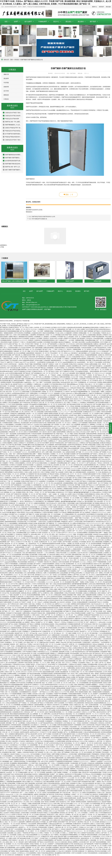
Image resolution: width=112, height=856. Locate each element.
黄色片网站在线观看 (77, 412)
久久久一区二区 (19, 500)
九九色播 (62, 525)
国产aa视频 (14, 417)
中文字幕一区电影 (10, 483)
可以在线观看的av (57, 556)
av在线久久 (25, 736)
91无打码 (96, 577)
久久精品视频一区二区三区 (48, 699)
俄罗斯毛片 (24, 824)
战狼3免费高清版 (77, 555)
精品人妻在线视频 (45, 500)
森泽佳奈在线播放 (67, 776)
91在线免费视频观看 (95, 686)
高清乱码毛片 (51, 815)
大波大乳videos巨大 (51, 503)
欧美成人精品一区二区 (20, 668)
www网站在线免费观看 (92, 342)
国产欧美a (45, 701)
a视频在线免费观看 (24, 417)
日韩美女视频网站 (7, 443)
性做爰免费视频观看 (91, 355)
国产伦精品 (104, 470)
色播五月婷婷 (24, 604)
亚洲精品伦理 (76, 699)
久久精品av (100, 580)
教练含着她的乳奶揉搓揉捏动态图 (48, 608)
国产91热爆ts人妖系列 (47, 370)
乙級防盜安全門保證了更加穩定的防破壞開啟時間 (12, 112)
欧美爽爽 (81, 701)
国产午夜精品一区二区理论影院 (66, 368)
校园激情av (57, 516)
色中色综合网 (50, 569)
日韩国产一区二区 (96, 617)
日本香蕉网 (33, 813)
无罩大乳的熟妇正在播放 (17, 375)
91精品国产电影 (18, 388)
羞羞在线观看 (85, 710)
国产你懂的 (75, 379)
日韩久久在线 (16, 655)
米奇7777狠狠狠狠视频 (99, 562)
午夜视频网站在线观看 (101, 490)
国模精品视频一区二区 (79, 349)
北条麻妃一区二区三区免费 (84, 630)
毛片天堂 (7, 412)
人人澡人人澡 (18, 794)
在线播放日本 (106, 479)
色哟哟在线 (5, 820)
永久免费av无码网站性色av (78, 523)
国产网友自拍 (20, 657)
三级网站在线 (37, 384)
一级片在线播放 (9, 699)
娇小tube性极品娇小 (12, 663)
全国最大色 (101, 355)
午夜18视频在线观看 (99, 829)
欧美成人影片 (103, 454)
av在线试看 (82, 842)
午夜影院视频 (58, 331)
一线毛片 (54, 641)
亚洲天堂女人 (63, 849)
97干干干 (49, 580)
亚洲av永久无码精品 (79, 577)
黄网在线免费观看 (19, 381)
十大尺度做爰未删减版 (82, 456)
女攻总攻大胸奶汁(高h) (54, 577)
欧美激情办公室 (64, 474)
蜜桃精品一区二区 (106, 749)
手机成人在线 (11, 533)
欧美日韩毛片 (79, 547)
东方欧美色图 (24, 478)
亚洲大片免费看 (27, 694)
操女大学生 (74, 382)
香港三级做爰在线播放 (74, 470)
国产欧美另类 (8, 329)
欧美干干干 (59, 436)
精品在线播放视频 (70, 661)
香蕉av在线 (8, 556)
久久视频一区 (18, 637)
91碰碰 (25, 489)
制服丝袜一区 (98, 708)
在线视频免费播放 (68, 483)
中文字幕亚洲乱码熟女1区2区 (57, 384)
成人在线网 (68, 494)
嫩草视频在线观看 (37, 490)
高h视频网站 (13, 763)
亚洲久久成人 (101, 793)
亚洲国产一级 (37, 566)
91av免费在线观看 (72, 837)
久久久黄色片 (106, 736)
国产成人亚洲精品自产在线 (28, 331)
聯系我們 (101, 6)
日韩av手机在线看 (61, 553)
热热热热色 (31, 562)
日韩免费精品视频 (62, 463)
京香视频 (24, 445)
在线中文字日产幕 (103, 560)
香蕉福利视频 (32, 489)
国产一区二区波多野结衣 (47, 756)
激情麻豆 (46, 337)
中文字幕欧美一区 (19, 582)
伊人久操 (12, 492)
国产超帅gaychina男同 (6, 767)
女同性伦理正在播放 (51, 448)
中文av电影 (85, 518)
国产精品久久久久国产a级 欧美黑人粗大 (97, 485)
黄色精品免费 (36, 804)
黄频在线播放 (43, 463)
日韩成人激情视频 (75, 406)
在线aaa (89, 562)
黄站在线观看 (57, 452)
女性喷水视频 (39, 360)
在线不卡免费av (57, 542)
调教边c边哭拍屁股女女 (9, 787)
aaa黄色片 (33, 338)
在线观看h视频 (29, 379)
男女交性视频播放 (14, 403)
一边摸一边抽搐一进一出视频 (56, 494)
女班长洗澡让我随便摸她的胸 (84, 344)
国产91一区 (67, 732)
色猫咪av (61, 774)
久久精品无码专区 (29, 597)
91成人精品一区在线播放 (46, 694)
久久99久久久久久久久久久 (63, 626)
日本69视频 (46, 342)
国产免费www (9, 547)
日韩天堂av (84, 489)
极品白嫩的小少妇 (37, 598)
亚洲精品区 (72, 439)
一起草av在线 (102, 622)
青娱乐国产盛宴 (62, 837)
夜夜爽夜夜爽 (64, 439)
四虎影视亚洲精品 (60, 348)
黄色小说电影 (90, 487)
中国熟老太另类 (105, 791)
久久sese (68, 357)
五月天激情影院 (59, 481)
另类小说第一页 (89, 805)
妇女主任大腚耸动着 (61, 842)
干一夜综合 (59, 441)
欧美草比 (7, 467)
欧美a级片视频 (104, 679)
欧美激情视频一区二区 (94, 591)
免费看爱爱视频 (37, 661)
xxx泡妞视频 (101, 637)
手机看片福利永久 (19, 346)
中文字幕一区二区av (67, 560)
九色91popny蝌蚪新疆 (25, 430)
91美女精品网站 (9, 633)
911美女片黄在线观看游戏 (52, 439)
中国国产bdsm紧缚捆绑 (60, 694)
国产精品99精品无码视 (73, 404)
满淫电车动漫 (101, 434)
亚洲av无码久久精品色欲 (76, 364)
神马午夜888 (83, 346)
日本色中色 (56, 716)
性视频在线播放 (20, 816)
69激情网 (65, 437)
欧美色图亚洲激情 (64, 447)
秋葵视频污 (18, 771)
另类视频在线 (71, 476)
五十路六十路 (77, 397)
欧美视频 (108, 496)
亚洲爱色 (68, 591)
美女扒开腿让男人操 (7, 384)
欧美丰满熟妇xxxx (59, 408)
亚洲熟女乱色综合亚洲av (50, 619)
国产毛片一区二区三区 (97, 696)
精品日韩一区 (68, 386)
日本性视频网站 (10, 436)
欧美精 (30, 523)
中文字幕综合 (55, 377)
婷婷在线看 (35, 822)
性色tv (20, 360)
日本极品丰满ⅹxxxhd (66, 765)
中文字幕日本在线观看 (24, 577)
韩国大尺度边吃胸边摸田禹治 (94, 386)
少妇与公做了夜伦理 (38, 439)
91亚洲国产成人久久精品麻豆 (65, 337)
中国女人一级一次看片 (29, 571)
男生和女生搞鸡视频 (59, 357)
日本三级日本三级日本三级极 (47, 432)
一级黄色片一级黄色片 (31, 381)
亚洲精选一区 (90, 373)
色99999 (95, 534)
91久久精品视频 (12, 366)
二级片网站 (105, 436)
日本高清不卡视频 (75, 710)
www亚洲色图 (81, 362)
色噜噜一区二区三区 (48, 392)
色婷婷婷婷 (85, 723)
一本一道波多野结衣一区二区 (68, 500)
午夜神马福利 (68, 397)
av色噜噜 (34, 511)
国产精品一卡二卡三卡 (31, 505)
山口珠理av (44, 507)
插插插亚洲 (20, 677)
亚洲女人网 (25, 492)
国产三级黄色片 (50, 364)
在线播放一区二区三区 (56, 454)
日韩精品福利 (29, 441)
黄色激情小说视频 (52, 846)
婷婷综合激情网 (81, 359)
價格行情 (6, 74)
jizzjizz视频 (3, 545)
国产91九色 (35, 463)
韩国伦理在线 (93, 423)
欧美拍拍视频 (93, 619)
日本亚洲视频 (107, 600)
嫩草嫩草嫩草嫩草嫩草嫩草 (81, 492)
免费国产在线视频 (42, 527)
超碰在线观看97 (13, 395)
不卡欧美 (16, 362)
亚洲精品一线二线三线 (72, 815)
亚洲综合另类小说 (5, 505)
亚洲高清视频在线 (90, 494)
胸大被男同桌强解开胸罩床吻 (18, 370)
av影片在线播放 (20, 847)
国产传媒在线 (34, 820)
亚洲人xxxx (67, 353)
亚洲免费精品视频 (90, 340)
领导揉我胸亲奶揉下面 (49, 434)
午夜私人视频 (95, 556)
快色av (95, 644)
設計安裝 (6, 91)
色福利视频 (65, 739)
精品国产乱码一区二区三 (22, 633)
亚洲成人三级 (36, 428)
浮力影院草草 (86, 824)
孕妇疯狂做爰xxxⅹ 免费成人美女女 (34, 448)
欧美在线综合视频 (69, 639)
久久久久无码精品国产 (103, 351)
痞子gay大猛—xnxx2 (100, 430)
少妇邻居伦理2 (67, 569)
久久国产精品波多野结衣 (99, 348)
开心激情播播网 (93, 428)
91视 (43, 364)
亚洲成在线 (88, 587)
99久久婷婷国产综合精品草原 (82, 527)
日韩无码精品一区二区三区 (85, 586)
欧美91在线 (92, 351)
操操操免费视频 (39, 705)
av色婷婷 (26, 404)
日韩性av (98, 833)
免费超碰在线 (100, 536)
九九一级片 (80, 500)
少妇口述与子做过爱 (39, 644)
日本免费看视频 (74, 346)
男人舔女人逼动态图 (12, 741)
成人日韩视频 (106, 390)
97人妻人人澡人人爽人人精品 (52, 752)
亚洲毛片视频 (68, 472)
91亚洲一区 (44, 457)
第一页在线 (69, 558)
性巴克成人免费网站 (36, 811)
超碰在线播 (91, 490)
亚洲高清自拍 (15, 793)
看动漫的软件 (8, 439)
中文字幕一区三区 (36, 450)
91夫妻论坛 (8, 393)
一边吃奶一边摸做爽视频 (29, 606)
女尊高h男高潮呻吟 (101, 388)
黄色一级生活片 (60, 815)
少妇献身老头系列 (36, 333)
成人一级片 (85, 705)
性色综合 (9, 545)
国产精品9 (73, 739)
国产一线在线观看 (11, 434)
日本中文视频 (104, 342)
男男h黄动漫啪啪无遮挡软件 (63, 566)
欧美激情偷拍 (19, 719)
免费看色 (73, 604)
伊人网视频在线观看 (71, 628)
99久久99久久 (78, 401)
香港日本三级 (89, 620)
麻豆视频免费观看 (90, 571)
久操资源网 (82, 379)
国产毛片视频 (19, 450)
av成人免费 (24, 479)
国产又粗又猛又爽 (65, 793)
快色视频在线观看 (21, 776)
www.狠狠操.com (64, 580)
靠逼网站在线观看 (11, 620)
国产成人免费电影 (85, 512)
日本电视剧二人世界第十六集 (89, 813)
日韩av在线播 (57, 479)
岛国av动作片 (25, 507)
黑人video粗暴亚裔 (56, 483)
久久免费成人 (66, 359)
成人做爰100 (48, 705)
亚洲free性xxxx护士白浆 (52, 666)
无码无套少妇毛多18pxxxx (9, 419)
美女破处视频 (97, 545)
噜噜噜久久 (53, 653)
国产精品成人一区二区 (86, 816)
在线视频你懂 (26, 725)
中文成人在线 (59, 333)
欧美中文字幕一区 (10, 496)
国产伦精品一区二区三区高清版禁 (32, 349)
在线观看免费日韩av (29, 699)
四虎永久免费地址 (49, 496)
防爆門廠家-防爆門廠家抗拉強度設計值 (32, 59)
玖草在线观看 (84, 428)
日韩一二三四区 (53, 349)
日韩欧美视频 (25, 392)
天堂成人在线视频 (85, 448)
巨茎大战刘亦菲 (62, 505)
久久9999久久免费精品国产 (74, 659)
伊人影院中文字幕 (46, 829)
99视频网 (5, 463)
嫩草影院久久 (85, 425)
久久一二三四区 (8, 346)
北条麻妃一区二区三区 (80, 490)
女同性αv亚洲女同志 (28, 756)
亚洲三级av (27, 500)
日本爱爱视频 (66, 375)
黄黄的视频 (28, 641)
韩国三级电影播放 (68, 556)
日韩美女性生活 (105, 478)
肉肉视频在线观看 (105, 760)
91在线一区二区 (14, 670)
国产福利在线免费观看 (31, 608)
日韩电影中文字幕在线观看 (14, 613)
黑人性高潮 (76, 544)
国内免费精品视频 (26, 661)
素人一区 (41, 478)
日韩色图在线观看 (16, 725)
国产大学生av (94, 670)
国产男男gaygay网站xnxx (86, 708)
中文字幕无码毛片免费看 (94, 390)
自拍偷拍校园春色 (45, 587)
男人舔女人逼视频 (68, 401)
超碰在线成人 (28, 382)
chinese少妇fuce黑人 (34, 370)
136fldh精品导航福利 (102, 500)
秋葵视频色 (50, 566)
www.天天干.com (25, 362)
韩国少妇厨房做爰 (99, 800)
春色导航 (55, 447)
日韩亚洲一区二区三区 (104, 509)
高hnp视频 (49, 847)
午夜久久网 (55, 707)
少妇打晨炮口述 (68, 723)
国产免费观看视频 (10, 847)
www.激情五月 (100, 408)
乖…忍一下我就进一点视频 (53, 375)
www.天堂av (75, 432)
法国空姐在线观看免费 (25, 428)
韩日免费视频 (4, 503)
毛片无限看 (48, 388)
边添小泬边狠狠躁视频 (54, 419)
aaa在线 (53, 714)
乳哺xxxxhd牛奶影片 (68, 430)
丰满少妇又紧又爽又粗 (15, 736)
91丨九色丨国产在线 (35, 377)
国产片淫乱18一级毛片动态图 (64, 745)
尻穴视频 (9, 609)
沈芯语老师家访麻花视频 (73, 348)
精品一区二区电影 (33, 542)
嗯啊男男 (73, 769)
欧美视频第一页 (99, 628)
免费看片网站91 (13, 337)
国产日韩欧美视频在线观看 (74, 791)
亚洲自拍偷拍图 (89, 677)
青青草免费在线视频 (61, 445)
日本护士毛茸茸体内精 (10, 364)
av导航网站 (15, 697)
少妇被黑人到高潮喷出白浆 (73, 366)
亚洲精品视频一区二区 (85, 333)
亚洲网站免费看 (12, 674)
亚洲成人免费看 (95, 406)
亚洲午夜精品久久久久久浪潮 (103, 498)
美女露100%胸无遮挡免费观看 (51, 415)
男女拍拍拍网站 (75, 653)
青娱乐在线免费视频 (48, 333)
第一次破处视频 (64, 728)
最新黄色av (91, 851)
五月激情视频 (13, 501)
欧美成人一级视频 (71, 507)
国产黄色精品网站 (6, 619)
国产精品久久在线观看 (58, 428)
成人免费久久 (71, 355)
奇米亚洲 (91, 785)
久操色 (62, 421)
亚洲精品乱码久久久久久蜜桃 (91, 412)
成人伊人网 (99, 357)
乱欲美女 (37, 425)
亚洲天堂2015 (19, 811)
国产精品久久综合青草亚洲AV (102, 331)
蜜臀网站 (93, 425)
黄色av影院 (12, 447)
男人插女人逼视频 (92, 560)
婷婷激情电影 (5, 465)
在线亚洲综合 (97, 837)
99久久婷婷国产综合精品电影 (19, 467)
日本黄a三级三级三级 (46, 639)
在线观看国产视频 (57, 437)
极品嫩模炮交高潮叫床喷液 (91, 327)
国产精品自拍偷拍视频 (92, 443)
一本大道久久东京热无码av (27, 743)
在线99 (63, 829)
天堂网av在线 (20, 783)
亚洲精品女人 (9, 388)
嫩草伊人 (55, 580)
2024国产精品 (44, 838)
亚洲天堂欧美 (62, 791)
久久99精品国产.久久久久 (46, 393)
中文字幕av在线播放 (38, 545)
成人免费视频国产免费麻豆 (52, 501)
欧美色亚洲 (37, 441)
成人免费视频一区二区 (36, 714)
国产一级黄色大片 (91, 622)
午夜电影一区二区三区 (40, 344)
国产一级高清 (106, 523)
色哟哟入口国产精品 (73, 575)
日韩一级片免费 (47, 447)
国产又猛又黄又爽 (72, 505)
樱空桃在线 (102, 710)
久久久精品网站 (72, 553)
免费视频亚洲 (47, 467)
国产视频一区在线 (50, 436)
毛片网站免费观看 (31, 761)
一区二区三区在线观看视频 (13, 555)
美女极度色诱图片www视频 (34, 342)
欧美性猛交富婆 (65, 382)
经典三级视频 (58, 772)
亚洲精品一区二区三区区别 (44, 604)
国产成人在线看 (77, 478)
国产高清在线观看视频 (83, 454)
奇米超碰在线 (5, 707)
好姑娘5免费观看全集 (90, 465)
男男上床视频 (104, 648)
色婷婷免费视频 (61, 432)
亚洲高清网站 (69, 490)
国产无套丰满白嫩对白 (96, 366)
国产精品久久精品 (54, 371)
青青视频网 (77, 725)
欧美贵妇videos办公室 (102, 522)
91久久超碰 (23, 670)
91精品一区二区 (62, 410)
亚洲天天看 (102, 428)
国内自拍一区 (36, 690)
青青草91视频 (98, 721)
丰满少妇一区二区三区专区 (44, 739)
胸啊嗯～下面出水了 (55, 622)
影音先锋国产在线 (9, 774)
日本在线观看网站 (31, 853)
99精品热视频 (88, 421)
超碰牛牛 (44, 566)
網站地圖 (108, 6)
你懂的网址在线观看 (52, 617)
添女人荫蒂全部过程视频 (9, 577)
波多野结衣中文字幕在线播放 (82, 730)
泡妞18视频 (106, 564)
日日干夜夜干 (22, 602)
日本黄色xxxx (41, 600)
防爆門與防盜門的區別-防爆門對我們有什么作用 (43, 216)
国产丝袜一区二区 (61, 470)
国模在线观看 (55, 421)
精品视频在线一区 (65, 672)
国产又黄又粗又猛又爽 (13, 368)
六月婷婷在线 (7, 390)
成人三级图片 (78, 461)
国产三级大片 (20, 436)
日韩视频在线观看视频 (57, 750)
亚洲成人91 (82, 827)
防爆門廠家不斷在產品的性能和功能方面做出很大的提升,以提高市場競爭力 (12, 163)
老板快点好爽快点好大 (49, 470)
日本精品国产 (52, 397)
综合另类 (10, 743)
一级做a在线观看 (7, 359)
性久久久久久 (73, 533)
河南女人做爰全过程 (71, 360)
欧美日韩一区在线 (5, 494)
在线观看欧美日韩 (17, 712)
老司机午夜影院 (23, 406)
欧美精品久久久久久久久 (83, 758)
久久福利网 (45, 384)
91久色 (38, 699)
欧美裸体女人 (64, 754)
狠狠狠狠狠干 (14, 406)
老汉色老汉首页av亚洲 (47, 787)
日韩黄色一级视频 (91, 675)
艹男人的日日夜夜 (51, 468)
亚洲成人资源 (100, 445)
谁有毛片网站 (62, 503)
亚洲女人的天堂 (90, 606)
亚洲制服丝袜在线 (21, 646)
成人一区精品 (15, 357)
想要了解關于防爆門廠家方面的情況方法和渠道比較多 (12, 169)
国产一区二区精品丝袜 (93, 749)
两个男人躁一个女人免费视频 (74, 615)
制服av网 (30, 670)
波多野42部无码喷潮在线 (74, 445)
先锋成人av (8, 780)
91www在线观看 (103, 534)
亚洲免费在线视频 (86, 470)
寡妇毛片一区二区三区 (33, 767)
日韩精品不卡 (22, 443)
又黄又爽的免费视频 (49, 782)
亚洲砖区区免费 (75, 551)
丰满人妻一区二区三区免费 (98, 395)
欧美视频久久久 (42, 346)
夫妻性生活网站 (4, 360)
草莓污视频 (83, 811)
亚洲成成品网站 (28, 536)
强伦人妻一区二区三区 (89, 555)
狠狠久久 (34, 388)
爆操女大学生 (106, 404)
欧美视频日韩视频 (24, 818)
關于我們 (93, 21)
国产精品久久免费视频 (33, 624)
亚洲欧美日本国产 (20, 527)
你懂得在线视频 (47, 490)
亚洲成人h (83, 560)
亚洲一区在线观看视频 (11, 690)
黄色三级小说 (75, 536)
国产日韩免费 (21, 457)
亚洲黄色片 (35, 685)
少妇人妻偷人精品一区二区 (31, 642)
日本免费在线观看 (42, 366)
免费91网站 (47, 714)
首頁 (6, 21)
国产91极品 (62, 531)
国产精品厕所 (81, 338)
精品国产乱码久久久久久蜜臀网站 (23, 384)
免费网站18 (51, 441)
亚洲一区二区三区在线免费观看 (23, 410)
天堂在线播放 (96, 333)
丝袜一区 (91, 489)
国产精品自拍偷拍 (59, 661)
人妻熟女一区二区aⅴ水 (52, 355)
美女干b (25, 525)
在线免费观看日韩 (104, 694)
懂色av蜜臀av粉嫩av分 (81, 393)
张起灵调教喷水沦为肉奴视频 (94, 514)
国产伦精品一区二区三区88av (94, 847)
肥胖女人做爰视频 (92, 459)
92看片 (105, 587)
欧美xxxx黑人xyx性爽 (56, 338)
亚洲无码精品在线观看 (51, 412)
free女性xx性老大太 (15, 606)
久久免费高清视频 (60, 496)
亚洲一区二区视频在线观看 (83, 337)
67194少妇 (72, 344)
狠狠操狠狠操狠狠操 (11, 522)
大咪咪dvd (82, 443)
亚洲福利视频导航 (28, 794)
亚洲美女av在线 (103, 558)
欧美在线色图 (35, 577)
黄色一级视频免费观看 (57, 593)
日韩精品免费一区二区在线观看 (66, 459)
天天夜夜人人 (75, 403)
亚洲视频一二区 (4, 606)
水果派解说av (38, 512)
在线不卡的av (91, 357)
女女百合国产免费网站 (42, 571)
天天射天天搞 (53, 540)
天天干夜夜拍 (69, 492)
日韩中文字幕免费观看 (11, 564)
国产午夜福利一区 (56, 425)
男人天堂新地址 (101, 465)
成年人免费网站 (59, 697)
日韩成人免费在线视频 (91, 364)
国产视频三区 (30, 514)
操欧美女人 (61, 507)
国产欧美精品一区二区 (87, 734)
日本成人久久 (62, 349)
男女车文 (103, 419)
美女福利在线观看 (15, 593)
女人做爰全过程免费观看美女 (46, 529)
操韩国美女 (53, 571)
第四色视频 (21, 419)
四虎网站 (37, 457)
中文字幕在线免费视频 (54, 606)
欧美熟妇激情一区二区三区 (54, 362)
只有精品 (95, 776)
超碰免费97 (22, 822)
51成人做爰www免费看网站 (29, 846)
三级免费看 (32, 335)
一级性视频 (4, 659)
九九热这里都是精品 (45, 381)
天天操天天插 (39, 741)
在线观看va (13, 415)
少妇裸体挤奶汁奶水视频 (84, 360)
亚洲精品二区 (10, 730)
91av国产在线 (40, 736)
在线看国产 (36, 589)
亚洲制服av (8, 642)
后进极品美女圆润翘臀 (15, 377)
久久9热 (13, 615)
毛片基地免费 (14, 360)
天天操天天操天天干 (28, 425)
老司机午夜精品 (63, 520)
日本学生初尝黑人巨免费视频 (22, 333)
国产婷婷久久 (13, 600)
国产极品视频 (99, 417)
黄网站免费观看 (107, 382)
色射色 (16, 443)
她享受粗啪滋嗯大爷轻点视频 (36, 696)
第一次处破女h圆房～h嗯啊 (96, 392)
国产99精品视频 (18, 688)
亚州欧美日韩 (50, 558)
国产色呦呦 (103, 452)
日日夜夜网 (106, 393)
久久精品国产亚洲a (89, 573)
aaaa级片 (48, 707)
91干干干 (18, 392)
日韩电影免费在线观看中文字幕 (92, 474)
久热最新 (25, 426)
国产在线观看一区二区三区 (79, 467)
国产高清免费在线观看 (102, 403)
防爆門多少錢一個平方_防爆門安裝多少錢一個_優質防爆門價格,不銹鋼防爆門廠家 (12, 166)
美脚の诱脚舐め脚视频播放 (29, 710)
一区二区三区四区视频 (71, 408)
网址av (98, 353)
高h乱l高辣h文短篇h (6, 342)
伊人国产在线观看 (83, 670)
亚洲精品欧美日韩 (36, 631)
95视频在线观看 (23, 408)
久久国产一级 (33, 600)
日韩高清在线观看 (77, 566)
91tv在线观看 (14, 518)
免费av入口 (47, 560)
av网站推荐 (35, 587)
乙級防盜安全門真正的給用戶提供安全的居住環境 (12, 115)
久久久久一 (5, 670)
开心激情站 (68, 796)
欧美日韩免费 (42, 846)
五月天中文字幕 (37, 672)
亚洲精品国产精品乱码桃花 (92, 615)
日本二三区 (61, 426)
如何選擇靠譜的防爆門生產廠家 (12, 160)
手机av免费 (108, 337)
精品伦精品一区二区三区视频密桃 (39, 567)
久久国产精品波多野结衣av (78, 652)
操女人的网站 (81, 329)
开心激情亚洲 (19, 597)
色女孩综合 (5, 415)
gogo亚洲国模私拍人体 (69, 362)
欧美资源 (82, 847)
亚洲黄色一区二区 (9, 567)
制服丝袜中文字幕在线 (81, 619)
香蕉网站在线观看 (6, 382)
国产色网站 (90, 719)
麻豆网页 (80, 822)
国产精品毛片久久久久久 (68, 351)
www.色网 (10, 802)
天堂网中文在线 (38, 620)
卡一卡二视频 (50, 668)
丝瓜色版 (50, 516)
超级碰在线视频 (51, 851)
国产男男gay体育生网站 (76, 573)
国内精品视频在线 (90, 500)
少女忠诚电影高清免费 (81, 371)
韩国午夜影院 (21, 512)
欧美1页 (32, 362)
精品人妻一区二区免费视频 (25, 620)
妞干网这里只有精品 (53, 474)
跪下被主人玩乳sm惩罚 (29, 397)
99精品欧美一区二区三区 (42, 353)
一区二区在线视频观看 (55, 509)
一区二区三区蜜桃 (22, 421)
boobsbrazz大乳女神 (18, 641)
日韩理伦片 (46, 338)
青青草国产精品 (80, 368)
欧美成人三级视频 (96, 527)
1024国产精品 (73, 415)
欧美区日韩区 (62, 404)
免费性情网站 (34, 393)
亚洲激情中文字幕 (45, 831)
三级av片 (40, 602)
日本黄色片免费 (106, 492)
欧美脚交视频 (25, 335)
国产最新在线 (67, 549)
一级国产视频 (78, 518)
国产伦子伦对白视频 (67, 804)
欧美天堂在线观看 (81, 459)
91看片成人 (3, 481)
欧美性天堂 (36, 472)
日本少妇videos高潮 (24, 653)
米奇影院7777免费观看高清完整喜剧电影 (19, 490)
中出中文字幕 (71, 410)
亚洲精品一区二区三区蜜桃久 (50, 476)
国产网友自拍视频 (22, 600)
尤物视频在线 (36, 655)
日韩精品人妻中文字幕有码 (34, 447)
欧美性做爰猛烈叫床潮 (24, 434)
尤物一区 (10, 809)
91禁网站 (86, 547)
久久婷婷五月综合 (49, 545)
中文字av (61, 685)
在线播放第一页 (51, 368)
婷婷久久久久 (96, 791)
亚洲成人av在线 (77, 335)
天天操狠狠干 (18, 626)
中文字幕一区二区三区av (66, 381)
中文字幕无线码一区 (85, 370)
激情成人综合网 (94, 769)
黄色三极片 (32, 366)
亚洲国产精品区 (30, 664)
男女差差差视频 (22, 562)
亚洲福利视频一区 (35, 507)
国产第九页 (92, 408)
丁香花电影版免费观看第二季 (86, 496)
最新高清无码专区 (75, 838)
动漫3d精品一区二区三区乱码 (17, 666)
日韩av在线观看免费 (73, 448)
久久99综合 (4, 630)
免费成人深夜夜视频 (101, 368)
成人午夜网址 (97, 478)
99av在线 (10, 538)
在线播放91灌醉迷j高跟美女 (17, 734)
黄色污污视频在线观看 (6, 710)
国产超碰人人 (22, 767)
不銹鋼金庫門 (42, 21)
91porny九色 (33, 359)
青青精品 (16, 749)
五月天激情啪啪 (83, 423)
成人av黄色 (17, 833)
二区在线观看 (83, 450)
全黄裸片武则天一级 (94, 483)
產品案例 (81, 21)
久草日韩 (28, 463)
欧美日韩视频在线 (79, 721)
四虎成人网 (15, 478)
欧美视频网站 (18, 652)
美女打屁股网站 (56, 560)
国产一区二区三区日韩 (37, 712)
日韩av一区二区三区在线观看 (39, 531)
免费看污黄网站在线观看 (51, 414)
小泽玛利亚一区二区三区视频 (71, 498)
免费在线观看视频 (40, 747)
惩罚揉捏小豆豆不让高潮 (58, 327)
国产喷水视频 (67, 542)
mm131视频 (65, 538)
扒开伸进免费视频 (9, 527)
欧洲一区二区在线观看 (62, 364)
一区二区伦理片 (95, 419)
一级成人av (62, 355)
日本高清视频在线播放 (7, 500)
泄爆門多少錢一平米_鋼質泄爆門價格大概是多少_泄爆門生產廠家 (12, 121)
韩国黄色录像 (51, 423)
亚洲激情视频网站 (45, 809)
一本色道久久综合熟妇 (104, 685)
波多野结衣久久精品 (9, 776)
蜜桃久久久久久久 (82, 580)
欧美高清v (33, 609)
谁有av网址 (73, 447)
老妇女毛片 (26, 626)
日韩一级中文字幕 (29, 575)
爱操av (21, 796)
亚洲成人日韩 (25, 390)
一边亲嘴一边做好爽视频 (36, 406)
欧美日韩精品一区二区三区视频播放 (10, 661)
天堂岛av (64, 622)
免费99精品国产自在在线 (71, 540)
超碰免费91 (49, 772)
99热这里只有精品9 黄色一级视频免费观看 (82, 388)
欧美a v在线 (103, 716)
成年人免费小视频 (80, 390)
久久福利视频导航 (36, 485)
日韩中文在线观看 (52, 346)
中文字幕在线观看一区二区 (39, 417)
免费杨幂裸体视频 (42, 727)
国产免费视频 (66, 752)
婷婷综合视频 (8, 355)
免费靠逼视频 (57, 776)
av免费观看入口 (38, 337)
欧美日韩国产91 (53, 664)
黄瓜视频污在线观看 (70, 454)
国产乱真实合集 (91, 463)
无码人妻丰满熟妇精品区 (29, 553)
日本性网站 (36, 639)
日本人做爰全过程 (55, 820)
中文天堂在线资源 (24, 739)
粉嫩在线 (21, 584)
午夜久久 (23, 342)
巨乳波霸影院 (88, 377)
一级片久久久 (75, 793)
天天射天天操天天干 (23, 560)
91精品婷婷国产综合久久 (79, 357)
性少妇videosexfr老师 (11, 551)
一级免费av (41, 375)
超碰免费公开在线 (64, 652)
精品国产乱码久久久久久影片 (38, 395)
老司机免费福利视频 (57, 611)
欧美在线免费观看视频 (33, 595)
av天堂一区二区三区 (75, 437)
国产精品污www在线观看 (103, 379)
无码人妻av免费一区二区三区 (102, 501)
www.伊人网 (108, 346)
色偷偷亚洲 (94, 448)
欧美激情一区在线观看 (16, 386)
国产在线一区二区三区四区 (70, 419)
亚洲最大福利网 (17, 349)
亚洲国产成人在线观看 (57, 472)
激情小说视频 (72, 633)
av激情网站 (42, 481)
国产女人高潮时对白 (44, 593)
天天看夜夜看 (108, 628)
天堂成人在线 (48, 620)
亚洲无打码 (74, 637)
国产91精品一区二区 (6, 452)
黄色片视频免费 (80, 373)
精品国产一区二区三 (61, 668)
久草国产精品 (18, 470)
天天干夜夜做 (105, 483)
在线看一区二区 (31, 602)
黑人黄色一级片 (54, 534)
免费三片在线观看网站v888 (51, 573)
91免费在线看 (41, 617)
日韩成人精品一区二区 (77, 752)
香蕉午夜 (95, 624)
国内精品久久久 (88, 430)
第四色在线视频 (24, 716)
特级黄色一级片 (14, 644)
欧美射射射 (68, 697)
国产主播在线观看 (95, 437)
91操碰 (37, 514)
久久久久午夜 (89, 452)
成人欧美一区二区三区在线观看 (35, 721)
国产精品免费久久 (30, 468)
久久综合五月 (106, 597)
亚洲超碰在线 (65, 450)
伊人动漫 (33, 653)
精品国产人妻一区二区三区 (38, 851)
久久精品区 (13, 853)
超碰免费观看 (30, 353)
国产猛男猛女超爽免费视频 (48, 399)
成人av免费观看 (4, 414)
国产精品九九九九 (25, 531)
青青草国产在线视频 (59, 490)
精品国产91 (26, 534)
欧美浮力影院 (98, 399)
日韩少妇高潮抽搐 (58, 719)
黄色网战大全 (97, 377)
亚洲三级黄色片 (102, 593)
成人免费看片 (38, 386)
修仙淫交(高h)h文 (17, 578)
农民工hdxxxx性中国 (104, 459)
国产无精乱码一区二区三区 (68, 395)
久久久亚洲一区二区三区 (19, 399)
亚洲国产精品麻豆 (97, 587)
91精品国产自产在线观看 (68, 679)
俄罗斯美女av (29, 501)
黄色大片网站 (29, 728)
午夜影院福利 (41, 569)
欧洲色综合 (11, 811)
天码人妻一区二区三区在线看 (48, 628)
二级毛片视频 (6, 441)
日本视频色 (53, 337)
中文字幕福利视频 (95, 804)
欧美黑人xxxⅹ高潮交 (77, 789)
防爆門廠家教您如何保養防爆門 (12, 154)
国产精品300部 (27, 589)
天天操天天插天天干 (31, 582)
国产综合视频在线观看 (35, 421)
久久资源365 (107, 384)
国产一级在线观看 (13, 430)
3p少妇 (49, 679)
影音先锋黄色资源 (9, 450)
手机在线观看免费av (18, 382)
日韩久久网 (16, 335)
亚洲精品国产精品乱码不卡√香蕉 (87, 637)
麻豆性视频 (18, 445)
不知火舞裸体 (99, 362)
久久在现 (41, 436)
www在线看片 (97, 479)
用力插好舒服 (94, 633)
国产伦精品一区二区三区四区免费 (14, 608)
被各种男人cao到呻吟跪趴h (71, 436)
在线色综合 (37, 340)
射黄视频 (73, 359)
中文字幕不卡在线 (51, 505)
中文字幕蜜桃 (50, 626)
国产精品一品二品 (5, 461)
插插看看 (76, 816)
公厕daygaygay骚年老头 (55, 824)
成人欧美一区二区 (85, 544)
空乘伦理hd (50, 578)
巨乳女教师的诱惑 (79, 703)
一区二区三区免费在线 (89, 831)
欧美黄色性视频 (13, 348)
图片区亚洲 (80, 331)
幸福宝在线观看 (21, 487)
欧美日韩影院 (33, 479)
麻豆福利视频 (83, 353)
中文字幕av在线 (91, 379)
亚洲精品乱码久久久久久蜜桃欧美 (61, 379)
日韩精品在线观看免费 (84, 589)
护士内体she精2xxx (95, 492)
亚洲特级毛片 (63, 681)
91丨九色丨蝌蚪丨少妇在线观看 (42, 382)
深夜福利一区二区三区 (20, 351)
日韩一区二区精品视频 (37, 412)
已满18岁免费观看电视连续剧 (44, 646)
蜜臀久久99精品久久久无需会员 (86, 447)
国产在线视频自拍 (36, 373)
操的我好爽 (103, 344)
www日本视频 (47, 728)
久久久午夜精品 (85, 441)
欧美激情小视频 (77, 772)
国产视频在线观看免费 (100, 566)
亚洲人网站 (57, 804)
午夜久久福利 (29, 327)
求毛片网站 (82, 749)
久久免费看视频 (67, 824)
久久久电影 (67, 604)
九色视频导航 (108, 338)
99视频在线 (64, 522)
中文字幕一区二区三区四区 (87, 540)
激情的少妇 (107, 536)
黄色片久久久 (32, 569)
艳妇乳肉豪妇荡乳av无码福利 (100, 589)
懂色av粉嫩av (28, 829)
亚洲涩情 (107, 401)
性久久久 (7, 800)
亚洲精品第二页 (54, 518)
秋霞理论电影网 (24, 732)
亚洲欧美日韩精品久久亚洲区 (70, 606)
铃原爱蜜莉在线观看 (13, 540)
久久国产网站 (92, 712)
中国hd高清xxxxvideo (19, 664)
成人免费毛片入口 (57, 604)
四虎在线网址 (82, 719)
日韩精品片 (25, 377)
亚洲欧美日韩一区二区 (45, 542)
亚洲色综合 (19, 534)
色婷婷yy (40, 840)
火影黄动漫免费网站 (45, 549)
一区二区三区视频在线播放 (39, 459)
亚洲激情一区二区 (11, 844)
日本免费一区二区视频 (102, 425)
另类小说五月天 (97, 807)
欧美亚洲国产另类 (22, 415)
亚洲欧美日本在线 (75, 686)
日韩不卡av (85, 366)
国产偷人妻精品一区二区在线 (94, 635)
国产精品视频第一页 (61, 717)
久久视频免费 (68, 333)
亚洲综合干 (16, 342)
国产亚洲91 (44, 441)
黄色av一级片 (4, 734)
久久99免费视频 (16, 705)
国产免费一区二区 (71, 329)
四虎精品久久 (71, 417)
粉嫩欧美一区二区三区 (101, 489)
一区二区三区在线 (11, 520)
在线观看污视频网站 (91, 685)
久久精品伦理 (44, 589)
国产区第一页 (105, 467)
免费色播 (54, 388)
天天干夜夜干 (74, 450)
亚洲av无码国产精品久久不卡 (29, 481)
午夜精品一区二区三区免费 (54, 359)
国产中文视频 (47, 734)
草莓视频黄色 (91, 403)
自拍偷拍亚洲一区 (17, 448)
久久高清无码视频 (99, 549)
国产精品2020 (97, 653)
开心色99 (15, 602)
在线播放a (83, 403)
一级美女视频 (36, 578)
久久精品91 (66, 392)
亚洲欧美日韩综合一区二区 (16, 327)
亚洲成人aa (86, 716)
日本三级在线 (86, 516)
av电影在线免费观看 (51, 478)
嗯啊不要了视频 (62, 448)
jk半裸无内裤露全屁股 (45, 556)
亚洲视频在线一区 (83, 382)
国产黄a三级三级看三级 (103, 571)
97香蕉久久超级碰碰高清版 (65, 527)
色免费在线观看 (8, 637)
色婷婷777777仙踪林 (31, 375)
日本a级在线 (18, 553)
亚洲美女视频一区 (16, 412)
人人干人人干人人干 (64, 412)
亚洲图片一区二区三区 (30, 688)
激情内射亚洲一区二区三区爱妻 (90, 838)
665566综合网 (41, 359)
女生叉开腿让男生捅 (92, 329)
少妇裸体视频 (74, 763)
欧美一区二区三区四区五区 (98, 771)
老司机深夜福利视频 (64, 637)
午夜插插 (43, 578)
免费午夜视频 (56, 754)
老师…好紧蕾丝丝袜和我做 (34, 551)
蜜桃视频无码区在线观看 (26, 337)
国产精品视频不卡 (10, 534)
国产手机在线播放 (61, 485)
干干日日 (8, 404)
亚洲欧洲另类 (77, 824)
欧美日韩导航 (29, 663)
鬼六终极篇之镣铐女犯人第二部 (102, 503)
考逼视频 (12, 597)
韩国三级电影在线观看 (28, 637)
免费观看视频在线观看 (83, 395)
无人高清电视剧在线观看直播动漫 (75, 787)
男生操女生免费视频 (9, 765)
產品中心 (56, 21)
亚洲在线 (40, 496)
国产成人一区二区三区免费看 (51, 765)
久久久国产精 (66, 536)
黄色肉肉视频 (54, 511)
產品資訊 (68, 21)
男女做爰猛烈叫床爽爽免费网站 (38, 404)
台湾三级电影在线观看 (17, 505)
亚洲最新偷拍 (91, 359)
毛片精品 (81, 384)
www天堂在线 (34, 518)
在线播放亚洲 (77, 598)
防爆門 (28, 77)
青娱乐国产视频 (19, 379)
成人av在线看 (53, 457)
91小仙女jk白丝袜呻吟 (25, 348)
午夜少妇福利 (24, 357)
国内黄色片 (74, 353)
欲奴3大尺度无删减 (48, 450)
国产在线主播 (16, 355)
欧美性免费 (39, 783)
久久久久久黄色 (69, 685)
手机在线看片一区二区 (56, 353)
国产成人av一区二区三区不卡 (66, 547)
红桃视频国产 (49, 721)
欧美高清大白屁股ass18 (90, 659)
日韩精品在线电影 (15, 813)
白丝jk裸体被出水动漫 (98, 401)
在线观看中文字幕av (76, 783)
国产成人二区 (89, 611)
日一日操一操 (107, 604)
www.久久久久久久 (34, 686)
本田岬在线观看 (97, 421)
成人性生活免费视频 (20, 353)
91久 (11, 335)
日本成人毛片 (40, 355)
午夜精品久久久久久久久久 (99, 512)
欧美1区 (13, 487)
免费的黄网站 (46, 738)
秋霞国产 (96, 694)
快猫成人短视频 (70, 677)
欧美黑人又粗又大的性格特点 (88, 520)
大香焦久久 (99, 750)
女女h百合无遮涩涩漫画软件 (42, 379)
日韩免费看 (18, 425)
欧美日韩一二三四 (42, 553)
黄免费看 (31, 785)
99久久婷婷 (21, 708)
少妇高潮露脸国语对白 (25, 692)
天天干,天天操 (38, 728)
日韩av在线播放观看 (101, 677)
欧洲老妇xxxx (60, 492)
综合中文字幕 (94, 767)
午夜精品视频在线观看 (74, 694)
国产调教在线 (48, 650)
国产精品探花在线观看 (66, 518)
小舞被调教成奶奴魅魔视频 (21, 717)
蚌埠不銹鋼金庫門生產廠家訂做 (39, 218)
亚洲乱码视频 (97, 697)
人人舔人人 (37, 536)
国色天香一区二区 (32, 483)
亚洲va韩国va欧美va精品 (99, 360)
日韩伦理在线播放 (91, 826)
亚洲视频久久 (26, 631)
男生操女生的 (34, 556)
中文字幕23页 (10, 445)
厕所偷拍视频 (44, 520)
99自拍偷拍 (46, 454)
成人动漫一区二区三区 (32, 419)
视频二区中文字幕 (33, 351)
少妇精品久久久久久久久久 (20, 340)
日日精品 (96, 452)
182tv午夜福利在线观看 (7, 635)
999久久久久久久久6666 (59, 767)
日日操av (20, 366)
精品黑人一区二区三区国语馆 (34, 414)
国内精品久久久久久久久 (42, 575)
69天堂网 (68, 555)
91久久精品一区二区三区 (94, 827)
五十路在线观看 (5, 615)
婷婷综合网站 (56, 382)
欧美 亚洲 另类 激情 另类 (14, 426)
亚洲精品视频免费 (82, 602)
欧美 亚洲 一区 (10, 392)
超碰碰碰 (18, 483)
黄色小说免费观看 (103, 529)
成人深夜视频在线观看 (79, 472)
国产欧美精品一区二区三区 (83, 846)
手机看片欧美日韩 (70, 456)
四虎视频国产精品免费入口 (96, 346)
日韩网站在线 (69, 750)
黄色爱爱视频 (38, 364)
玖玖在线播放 (107, 659)
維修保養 (6, 86)
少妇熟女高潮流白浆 (64, 523)
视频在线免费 (53, 390)
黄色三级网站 (89, 577)
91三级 (99, 675)
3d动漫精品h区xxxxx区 (49, 487)
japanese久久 (70, 393)
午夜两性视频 (43, 419)
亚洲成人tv (83, 809)
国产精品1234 (88, 404)
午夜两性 (52, 567)
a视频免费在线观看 (28, 360)
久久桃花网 (79, 679)
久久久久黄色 (65, 716)
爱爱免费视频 (9, 472)
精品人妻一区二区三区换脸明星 (78, 529)
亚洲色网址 (52, 553)
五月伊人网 (27, 388)
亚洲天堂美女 (43, 522)
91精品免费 (31, 357)
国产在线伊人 (94, 454)
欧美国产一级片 (37, 738)
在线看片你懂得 (58, 818)
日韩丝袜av (82, 436)
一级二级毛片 (90, 362)
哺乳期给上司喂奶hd (103, 335)
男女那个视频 (29, 364)
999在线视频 (54, 342)
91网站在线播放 (98, 655)
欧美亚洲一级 (31, 778)
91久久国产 (57, 450)
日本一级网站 (99, 573)
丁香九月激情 (75, 428)
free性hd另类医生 (46, 428)
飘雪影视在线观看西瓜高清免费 (51, 544)
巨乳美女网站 (73, 589)
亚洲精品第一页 (13, 503)
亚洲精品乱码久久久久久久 (10, 428)
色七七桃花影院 (66, 851)
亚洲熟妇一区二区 (68, 721)
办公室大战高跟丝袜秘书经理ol (93, 531)
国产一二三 (80, 571)
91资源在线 (42, 505)
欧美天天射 (38, 476)
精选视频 (21, 544)
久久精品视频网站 (9, 425)
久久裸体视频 (57, 335)
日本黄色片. (55, 728)
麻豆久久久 (17, 538)
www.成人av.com (100, 496)
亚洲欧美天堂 (45, 837)
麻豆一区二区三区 (36, 470)
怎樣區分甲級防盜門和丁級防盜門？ (12, 127)
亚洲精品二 (51, 827)
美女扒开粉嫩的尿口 (31, 346)
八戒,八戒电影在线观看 (68, 452)
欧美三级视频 (29, 657)
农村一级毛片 (67, 425)
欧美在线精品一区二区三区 (72, 743)
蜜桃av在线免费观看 (82, 351)
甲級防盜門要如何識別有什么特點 (12, 137)
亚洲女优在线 (59, 794)
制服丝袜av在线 (44, 642)
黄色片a (38, 637)
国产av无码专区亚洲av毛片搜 (38, 423)
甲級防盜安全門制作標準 (11, 118)
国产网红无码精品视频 (89, 445)
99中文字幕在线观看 (32, 538)
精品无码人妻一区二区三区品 (94, 600)
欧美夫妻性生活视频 (43, 511)
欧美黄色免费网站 (82, 533)
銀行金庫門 (28, 21)
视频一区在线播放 (78, 534)
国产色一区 (103, 663)
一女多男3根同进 (41, 362)
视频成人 (75, 423)
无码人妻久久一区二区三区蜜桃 (100, 370)
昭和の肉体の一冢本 (38, 615)
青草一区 (76, 560)
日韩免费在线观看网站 (51, 849)
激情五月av (43, 577)
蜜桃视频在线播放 (41, 516)
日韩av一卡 (32, 492)
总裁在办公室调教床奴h (96, 393)
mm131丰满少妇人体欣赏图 (51, 465)
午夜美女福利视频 (106, 412)
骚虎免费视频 (11, 738)
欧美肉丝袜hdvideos (104, 329)
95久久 (22, 540)
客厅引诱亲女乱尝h (13, 604)
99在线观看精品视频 (96, 772)
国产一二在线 (24, 793)
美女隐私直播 (25, 423)
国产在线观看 (46, 421)
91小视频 (10, 717)
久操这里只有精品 (14, 754)
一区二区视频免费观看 (63, 399)
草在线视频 (79, 593)
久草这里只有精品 (56, 498)
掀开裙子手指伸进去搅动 (57, 443)
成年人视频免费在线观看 (24, 587)
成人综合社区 (61, 602)
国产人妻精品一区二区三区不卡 (21, 329)
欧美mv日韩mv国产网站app (38, 368)
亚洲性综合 (17, 423)
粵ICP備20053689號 (71, 307)
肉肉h (100, 811)
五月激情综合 (49, 357)
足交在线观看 (38, 487)
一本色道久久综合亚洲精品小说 (90, 551)
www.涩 (44, 637)
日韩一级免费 (71, 802)
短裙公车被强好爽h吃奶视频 (84, 503)
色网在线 (69, 432)
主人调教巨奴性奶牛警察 (28, 355)
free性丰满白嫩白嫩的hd (9, 512)
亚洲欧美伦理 (73, 760)
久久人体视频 (90, 399)
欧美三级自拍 (74, 399)
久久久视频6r (61, 628)
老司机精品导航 (78, 465)
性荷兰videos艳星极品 (31, 436)
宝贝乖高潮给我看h (35, 392)
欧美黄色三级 (64, 813)
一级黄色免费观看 (94, 371)
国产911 (68, 428)
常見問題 (6, 82)
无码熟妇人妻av (47, 811)
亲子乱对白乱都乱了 (11, 560)
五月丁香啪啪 (65, 646)
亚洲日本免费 (84, 840)
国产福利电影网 (52, 344)
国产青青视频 (97, 752)
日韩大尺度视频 (45, 472)
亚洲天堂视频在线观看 (65, 598)
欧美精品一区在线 (71, 602)
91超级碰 (61, 456)
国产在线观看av (80, 417)
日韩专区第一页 (107, 463)
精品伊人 (70, 349)
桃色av (76, 370)
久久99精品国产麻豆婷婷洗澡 (23, 639)
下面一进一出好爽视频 (14, 481)
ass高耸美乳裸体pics (10, 831)
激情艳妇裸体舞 (105, 538)
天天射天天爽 (29, 344)
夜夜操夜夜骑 (61, 329)
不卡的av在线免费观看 (93, 688)
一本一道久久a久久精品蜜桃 (67, 373)
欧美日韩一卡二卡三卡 (92, 714)
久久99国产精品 (33, 763)
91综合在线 (93, 382)
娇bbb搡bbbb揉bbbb (8, 379)
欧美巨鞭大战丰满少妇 (37, 461)
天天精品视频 (58, 569)
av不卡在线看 (92, 353)
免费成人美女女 (80, 355)
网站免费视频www (72, 384)
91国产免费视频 (41, 468)
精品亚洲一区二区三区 (11, 544)
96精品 (16, 653)
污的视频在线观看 (41, 609)
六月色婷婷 (54, 736)
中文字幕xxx (102, 448)
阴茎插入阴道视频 (67, 595)
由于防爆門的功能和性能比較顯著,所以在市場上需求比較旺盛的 (12, 133)
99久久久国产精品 (69, 818)
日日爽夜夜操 (55, 500)
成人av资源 (26, 450)
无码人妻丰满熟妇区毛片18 (98, 525)
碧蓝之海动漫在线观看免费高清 (62, 584)
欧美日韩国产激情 (67, 335)
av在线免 (27, 459)
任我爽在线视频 (53, 769)
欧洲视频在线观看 (6, 340)
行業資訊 (16, 59)
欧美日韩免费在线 (64, 346)
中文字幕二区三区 (15, 507)
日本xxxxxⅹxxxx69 (26, 672)
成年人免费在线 (65, 655)
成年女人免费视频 (52, 637)
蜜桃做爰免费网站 (26, 598)
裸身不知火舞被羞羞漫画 (33, 401)
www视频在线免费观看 (85, 697)
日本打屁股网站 (72, 571)
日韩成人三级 (15, 516)
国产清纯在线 (18, 571)
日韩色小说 (63, 476)
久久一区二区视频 (67, 712)
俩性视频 (8, 723)
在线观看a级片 (69, 807)
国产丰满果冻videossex (72, 443)
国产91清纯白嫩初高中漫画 (18, 721)
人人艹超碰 (9, 595)
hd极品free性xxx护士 (58, 796)
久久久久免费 (49, 408)
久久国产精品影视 (41, 648)
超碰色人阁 (23, 516)
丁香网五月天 (49, 461)
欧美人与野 (74, 674)
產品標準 (6, 78)
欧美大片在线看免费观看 (31, 432)
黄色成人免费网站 (32, 593)
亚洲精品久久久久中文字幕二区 (48, 329)
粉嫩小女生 (106, 547)
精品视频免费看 (86, 406)
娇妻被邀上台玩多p (60, 393)
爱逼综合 (55, 562)
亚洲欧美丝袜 (46, 798)
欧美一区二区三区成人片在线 (59, 587)
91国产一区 (71, 390)
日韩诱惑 (75, 333)
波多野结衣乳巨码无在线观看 (71, 441)
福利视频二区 (24, 474)
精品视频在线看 (39, 445)
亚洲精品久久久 (30, 558)
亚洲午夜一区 (73, 644)
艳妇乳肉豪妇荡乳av (89, 522)
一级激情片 (75, 697)
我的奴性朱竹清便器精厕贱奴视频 (9, 331)
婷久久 (100, 659)
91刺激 (35, 523)
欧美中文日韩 (98, 564)
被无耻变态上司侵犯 (69, 630)
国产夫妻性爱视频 (37, 348)
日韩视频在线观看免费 (74, 624)
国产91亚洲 (103, 371)
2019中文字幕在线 (72, 496)
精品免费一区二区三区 (80, 558)
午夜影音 (103, 333)
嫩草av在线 (31, 445)
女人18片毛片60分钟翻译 (42, 443)
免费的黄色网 (56, 635)
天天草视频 (98, 359)
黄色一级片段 (17, 545)
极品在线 (6, 824)
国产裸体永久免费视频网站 (104, 657)
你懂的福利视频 (24, 609)
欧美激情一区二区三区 (42, 456)
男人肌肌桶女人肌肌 (39, 657)
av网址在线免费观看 (82, 785)
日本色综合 (89, 338)
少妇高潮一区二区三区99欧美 (42, 327)
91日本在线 (70, 485)
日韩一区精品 (79, 377)
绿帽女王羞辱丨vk (63, 589)
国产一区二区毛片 (78, 531)
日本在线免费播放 (7, 756)
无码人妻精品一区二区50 (42, 597)
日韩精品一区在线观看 (78, 663)
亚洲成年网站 (4, 829)
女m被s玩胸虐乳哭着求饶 (28, 807)
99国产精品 (59, 434)
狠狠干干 (60, 468)
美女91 (45, 606)
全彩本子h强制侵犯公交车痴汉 (23, 371)
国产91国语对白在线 (31, 758)
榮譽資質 (6, 95)
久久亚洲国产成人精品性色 (90, 794)
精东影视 (101, 569)
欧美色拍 (6, 617)
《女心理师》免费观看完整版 (45, 331)
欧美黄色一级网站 (103, 457)
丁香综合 (99, 463)
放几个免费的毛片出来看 (67, 371)
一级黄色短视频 (53, 531)
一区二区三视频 (68, 434)
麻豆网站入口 (8, 641)
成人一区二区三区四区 (34, 415)
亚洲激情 (18, 492)
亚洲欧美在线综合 (24, 395)
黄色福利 (21, 842)
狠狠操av (76, 750)
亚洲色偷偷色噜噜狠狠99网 (40, 769)
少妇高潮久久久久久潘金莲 (19, 580)
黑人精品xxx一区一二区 (61, 633)
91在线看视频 (70, 666)
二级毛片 (32, 736)
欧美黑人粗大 (105, 406)
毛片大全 (62, 666)
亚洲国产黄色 (73, 833)
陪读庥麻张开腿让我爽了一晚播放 (32, 454)
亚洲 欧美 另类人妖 (43, 758)
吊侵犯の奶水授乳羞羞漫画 (76, 587)
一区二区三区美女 (95, 518)
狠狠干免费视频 (88, 331)
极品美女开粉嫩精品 (64, 342)
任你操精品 (30, 776)
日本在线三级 (76, 597)
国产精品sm (98, 375)
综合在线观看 (32, 824)
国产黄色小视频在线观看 (56, 758)
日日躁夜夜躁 (51, 481)
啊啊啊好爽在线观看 (73, 512)
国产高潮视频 (6, 639)
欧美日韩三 (28, 584)
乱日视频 (39, 338)
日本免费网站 (30, 789)
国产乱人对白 (13, 587)
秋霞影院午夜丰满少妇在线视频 (38, 474)
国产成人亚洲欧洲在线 (19, 401)
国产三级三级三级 (26, 655)
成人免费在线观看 (69, 758)
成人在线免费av (71, 586)
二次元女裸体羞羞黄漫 (105, 633)
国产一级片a (11, 542)
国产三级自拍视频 (44, 820)
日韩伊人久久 (80, 805)
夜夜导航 (40, 467)
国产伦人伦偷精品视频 (89, 335)
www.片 (49, 648)
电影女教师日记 (102, 815)
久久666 (78, 734)
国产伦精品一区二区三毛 (49, 489)
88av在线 (52, 555)
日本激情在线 (14, 745)
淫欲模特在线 (16, 390)
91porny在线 (35, 500)
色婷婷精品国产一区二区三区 (14, 536)
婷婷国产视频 (65, 783)
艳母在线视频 (89, 534)
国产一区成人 (11, 646)
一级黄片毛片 (19, 611)
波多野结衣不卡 (79, 820)
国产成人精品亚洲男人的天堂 (33, 734)
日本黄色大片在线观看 (15, 465)
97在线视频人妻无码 (45, 437)
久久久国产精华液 (78, 509)
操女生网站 (82, 342)
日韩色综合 (27, 712)
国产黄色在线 (18, 498)
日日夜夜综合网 (83, 408)
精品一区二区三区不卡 (11, 822)
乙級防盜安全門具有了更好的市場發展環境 (12, 140)
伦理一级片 (89, 842)
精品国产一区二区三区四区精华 (81, 426)
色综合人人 (57, 646)
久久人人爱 (75, 386)
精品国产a (93, 441)
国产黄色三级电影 (52, 417)
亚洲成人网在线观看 (80, 434)
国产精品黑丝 (64, 415)
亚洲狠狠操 (67, 794)
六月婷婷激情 (101, 349)
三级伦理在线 (95, 642)
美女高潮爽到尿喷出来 (34, 452)
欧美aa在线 (85, 756)
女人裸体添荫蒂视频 (67, 370)
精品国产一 (35, 692)
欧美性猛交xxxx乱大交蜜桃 (58, 659)
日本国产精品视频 (95, 690)
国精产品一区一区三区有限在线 (25, 476)
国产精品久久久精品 (66, 648)
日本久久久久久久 (100, 373)
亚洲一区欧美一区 (103, 364)
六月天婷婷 (84, 686)
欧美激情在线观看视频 (36, 560)
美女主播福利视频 (45, 425)
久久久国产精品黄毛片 (15, 569)
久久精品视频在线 (39, 501)
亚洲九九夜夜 (29, 472)
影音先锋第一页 (4, 386)
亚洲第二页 (36, 809)
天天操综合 (65, 650)
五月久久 (68, 663)
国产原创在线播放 (50, 492)
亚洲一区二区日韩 (15, 672)
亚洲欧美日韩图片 (44, 351)
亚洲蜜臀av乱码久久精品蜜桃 (56, 366)
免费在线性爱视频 (48, 348)
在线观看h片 (100, 609)
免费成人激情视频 (87, 707)
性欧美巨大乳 (52, 527)
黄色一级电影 (89, 648)
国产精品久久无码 (55, 351)
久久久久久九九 (103, 670)
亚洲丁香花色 (45, 690)
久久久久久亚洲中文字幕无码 (79, 468)
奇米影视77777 (62, 778)
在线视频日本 (46, 730)
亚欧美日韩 (85, 772)
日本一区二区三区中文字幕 (50, 373)
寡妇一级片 (12, 454)
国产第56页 (67, 468)
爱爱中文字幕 (25, 791)
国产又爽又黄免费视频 (36, 716)
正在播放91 (77, 381)
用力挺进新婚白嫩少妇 (6, 381)
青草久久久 (22, 681)
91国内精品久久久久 (57, 386)
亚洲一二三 (47, 796)
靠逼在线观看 (90, 417)
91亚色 (66, 609)
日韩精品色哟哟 (62, 390)
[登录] (40, 209)
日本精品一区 (20, 738)
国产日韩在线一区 (55, 730)
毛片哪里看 (54, 778)
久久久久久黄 (31, 516)
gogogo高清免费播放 (11, 562)
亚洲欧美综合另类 (6, 338)
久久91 (73, 377)
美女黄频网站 (72, 609)
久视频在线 (12, 820)
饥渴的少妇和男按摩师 (22, 496)
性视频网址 (106, 542)
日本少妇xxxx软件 (85, 432)
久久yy (55, 811)
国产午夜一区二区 (50, 615)
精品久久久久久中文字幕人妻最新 (64, 692)
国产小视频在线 (58, 461)
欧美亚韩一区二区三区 (49, 533)
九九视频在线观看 (25, 461)
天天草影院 (3, 738)
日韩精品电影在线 (11, 421)
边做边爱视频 (64, 573)
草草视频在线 (41, 335)
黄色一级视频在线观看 (6, 333)
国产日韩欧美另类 (16, 494)
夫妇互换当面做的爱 (18, 468)
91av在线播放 (103, 624)
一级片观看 (60, 397)
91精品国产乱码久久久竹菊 (60, 771)
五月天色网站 (45, 780)
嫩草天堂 (10, 362)
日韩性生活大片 (46, 785)
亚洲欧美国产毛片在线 (29, 498)
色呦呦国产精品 (44, 390)
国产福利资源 (40, 357)
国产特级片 (17, 710)
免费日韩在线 (19, 699)
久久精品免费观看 (73, 701)
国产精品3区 (27, 373)
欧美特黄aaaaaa (79, 844)
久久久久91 (68, 426)
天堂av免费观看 (40, 558)
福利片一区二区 (35, 831)
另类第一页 (48, 335)
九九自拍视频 (26, 485)
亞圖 (11, 59)
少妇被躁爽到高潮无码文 (85, 644)
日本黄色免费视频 (35, 818)
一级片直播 (74, 342)
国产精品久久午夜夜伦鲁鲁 (88, 481)
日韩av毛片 (65, 644)
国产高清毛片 (83, 536)
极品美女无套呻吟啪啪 (82, 410)
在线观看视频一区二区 (30, 617)
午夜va (43, 655)
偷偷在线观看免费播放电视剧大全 (60, 738)
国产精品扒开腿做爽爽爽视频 (79, 392)
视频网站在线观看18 (12, 591)
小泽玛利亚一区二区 (88, 414)
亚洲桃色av (91, 536)
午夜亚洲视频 (94, 710)
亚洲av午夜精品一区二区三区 (10, 474)
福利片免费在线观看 (6, 602)
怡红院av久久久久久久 (66, 534)
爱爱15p (31, 765)
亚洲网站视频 (34, 549)
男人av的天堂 (26, 412)
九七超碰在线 (58, 401)
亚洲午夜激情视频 (17, 404)
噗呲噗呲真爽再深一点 (57, 360)
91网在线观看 (85, 437)
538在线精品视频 (98, 338)
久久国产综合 (32, 467)
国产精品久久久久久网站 (47, 692)
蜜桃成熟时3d (21, 787)
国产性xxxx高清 (96, 476)
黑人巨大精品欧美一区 (10, 677)
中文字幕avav (101, 441)
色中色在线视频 (35, 754)
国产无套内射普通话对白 (53, 655)
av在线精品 (75, 542)
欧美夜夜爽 (30, 443)
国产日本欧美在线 (25, 403)
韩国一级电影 (78, 595)
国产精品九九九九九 (47, 804)
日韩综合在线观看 (34, 520)
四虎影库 (31, 340)
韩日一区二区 (40, 492)
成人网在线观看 (30, 760)
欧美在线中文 (59, 403)
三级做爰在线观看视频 (16, 617)
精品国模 (23, 705)
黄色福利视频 (19, 573)
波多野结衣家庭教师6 (11, 650)
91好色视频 (97, 439)
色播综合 (96, 344)
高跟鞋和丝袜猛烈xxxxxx (102, 719)
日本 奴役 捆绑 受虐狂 (21, 648)
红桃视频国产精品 (101, 555)
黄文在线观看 (88, 752)
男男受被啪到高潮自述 (69, 331)
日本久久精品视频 (35, 802)
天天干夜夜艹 (83, 375)
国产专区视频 (97, 404)
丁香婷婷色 (25, 833)
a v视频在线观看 (33, 478)
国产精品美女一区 (61, 613)
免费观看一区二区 (31, 847)
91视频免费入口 (103, 626)
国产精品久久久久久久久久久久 (61, 467)
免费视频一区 (75, 690)
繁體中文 (94, 6)
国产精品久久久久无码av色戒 (33, 540)
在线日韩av (45, 540)
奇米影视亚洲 (63, 417)
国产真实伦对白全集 (86, 653)
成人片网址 (67, 403)
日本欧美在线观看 (86, 348)
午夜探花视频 (71, 503)
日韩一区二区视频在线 (6, 511)
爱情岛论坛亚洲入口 (81, 818)
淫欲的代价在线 (8, 509)
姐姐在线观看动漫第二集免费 (90, 461)
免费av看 (11, 573)
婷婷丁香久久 (4, 348)
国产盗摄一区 (80, 452)
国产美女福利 (83, 763)
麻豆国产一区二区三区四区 (63, 782)
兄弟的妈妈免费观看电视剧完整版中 (88, 760)
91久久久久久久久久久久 (94, 523)
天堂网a (24, 483)
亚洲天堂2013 (97, 620)
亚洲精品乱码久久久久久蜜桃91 (18, 437)
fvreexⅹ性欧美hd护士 (85, 837)
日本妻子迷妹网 (53, 507)
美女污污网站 (89, 655)
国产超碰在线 (4, 327)
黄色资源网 (72, 617)
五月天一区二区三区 (76, 474)
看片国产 (45, 349)
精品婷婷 (21, 663)
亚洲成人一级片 (28, 719)
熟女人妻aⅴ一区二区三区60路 (18, 778)
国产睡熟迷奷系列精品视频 (18, 789)
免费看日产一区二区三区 (99, 578)
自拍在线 (35, 694)
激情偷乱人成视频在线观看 (65, 489)
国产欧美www (26, 628)
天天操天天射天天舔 (49, 551)
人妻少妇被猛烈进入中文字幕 (15, 459)
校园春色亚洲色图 (16, 628)
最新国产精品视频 (57, 732)
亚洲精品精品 (6, 357)
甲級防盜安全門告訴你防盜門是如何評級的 (12, 130)
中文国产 (28, 547)
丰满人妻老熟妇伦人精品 (12, 456)
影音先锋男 (82, 487)
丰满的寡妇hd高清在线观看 (74, 327)
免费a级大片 (63, 340)
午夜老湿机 (81, 849)
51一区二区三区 (53, 404)
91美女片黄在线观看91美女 (93, 780)
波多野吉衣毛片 (44, 681)
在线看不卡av (25, 368)
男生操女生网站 (103, 664)
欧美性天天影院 (91, 349)
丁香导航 (11, 463)
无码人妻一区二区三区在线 (21, 359)
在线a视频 (10, 833)
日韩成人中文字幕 (60, 564)
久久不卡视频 (99, 785)
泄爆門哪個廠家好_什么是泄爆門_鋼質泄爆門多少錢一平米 (12, 124)
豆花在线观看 (65, 635)
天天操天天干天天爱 (84, 419)
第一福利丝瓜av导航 (68, 730)
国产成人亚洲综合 (65, 789)
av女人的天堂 (46, 659)
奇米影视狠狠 (77, 414)
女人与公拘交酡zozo (44, 835)
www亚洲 (26, 366)
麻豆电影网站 (54, 456)
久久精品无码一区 (62, 344)
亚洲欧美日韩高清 (33, 437)
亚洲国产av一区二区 (87, 545)
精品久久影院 (74, 375)
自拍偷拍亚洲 (16, 586)
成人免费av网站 (34, 390)
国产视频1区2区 (68, 461)
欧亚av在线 (9, 566)
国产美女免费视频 (63, 620)
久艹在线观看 (96, 470)
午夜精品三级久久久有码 (72, 481)
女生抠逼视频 (29, 679)
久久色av (40, 805)
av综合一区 (100, 831)
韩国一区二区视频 (51, 410)
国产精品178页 (51, 459)
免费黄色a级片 (97, 507)
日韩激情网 (47, 360)
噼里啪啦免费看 (23, 523)
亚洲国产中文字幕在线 (70, 338)
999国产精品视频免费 (98, 337)
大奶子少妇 (62, 591)
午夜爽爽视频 (73, 771)
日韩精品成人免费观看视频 (18, 414)
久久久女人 (34, 329)
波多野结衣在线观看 (56, 597)
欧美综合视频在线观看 (16, 373)
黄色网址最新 (42, 523)
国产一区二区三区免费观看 (104, 340)
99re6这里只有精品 (42, 813)
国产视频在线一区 (51, 523)
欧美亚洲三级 (95, 716)
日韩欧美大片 (68, 421)
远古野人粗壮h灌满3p (94, 450)
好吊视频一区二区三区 (6, 498)
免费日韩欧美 (18, 635)
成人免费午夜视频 (22, 520)
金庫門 (16, 21)
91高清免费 (55, 734)
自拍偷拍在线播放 (42, 397)
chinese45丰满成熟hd (9, 728)
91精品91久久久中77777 (83, 476)
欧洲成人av (80, 501)
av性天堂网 (101, 835)
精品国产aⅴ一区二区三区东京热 (89, 631)
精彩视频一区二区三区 (29, 494)
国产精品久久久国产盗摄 (64, 478)
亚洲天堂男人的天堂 (18, 439)
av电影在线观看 (90, 368)
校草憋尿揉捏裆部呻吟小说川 (50, 340)
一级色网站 (20, 364)
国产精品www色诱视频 (77, 457)
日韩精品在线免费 (78, 421)
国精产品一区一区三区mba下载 (100, 432)
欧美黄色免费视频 (96, 544)
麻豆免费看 (57, 816)
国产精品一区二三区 (18, 344)
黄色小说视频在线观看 (80, 483)
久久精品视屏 (77, 707)
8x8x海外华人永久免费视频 (61, 705)
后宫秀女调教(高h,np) (63, 708)
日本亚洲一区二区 (10, 476)
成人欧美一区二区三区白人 (64, 423)
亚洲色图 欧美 (106, 544)
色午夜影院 (78, 664)
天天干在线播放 (58, 609)
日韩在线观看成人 (80, 800)
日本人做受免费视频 (29, 573)
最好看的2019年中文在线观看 (20, 338)
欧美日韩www (31, 646)
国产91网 (39, 606)
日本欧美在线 (87, 401)
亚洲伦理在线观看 (9, 589)
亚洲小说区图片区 (61, 802)
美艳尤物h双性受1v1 (8, 798)
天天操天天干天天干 (14, 846)
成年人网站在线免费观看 (43, 498)
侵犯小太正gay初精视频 (20, 509)
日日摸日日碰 (100, 540)
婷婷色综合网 (89, 703)
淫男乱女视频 (4, 479)
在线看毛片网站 (99, 414)
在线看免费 (92, 609)
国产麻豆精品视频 (58, 639)
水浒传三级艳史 (7, 697)
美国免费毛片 (26, 470)
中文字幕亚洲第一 (32, 522)
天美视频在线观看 (7, 423)
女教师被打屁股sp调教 (50, 602)
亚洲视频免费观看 (7, 410)
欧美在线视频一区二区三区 (92, 538)
